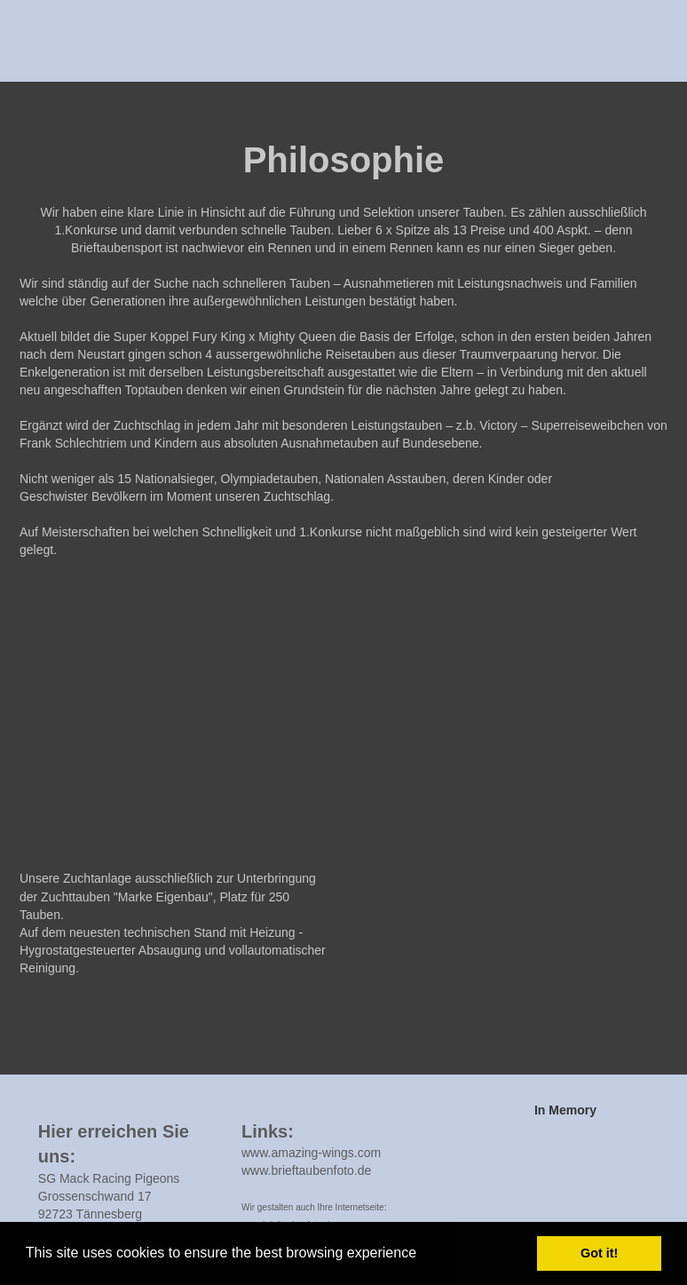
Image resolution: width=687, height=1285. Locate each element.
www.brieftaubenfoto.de (306, 1170)
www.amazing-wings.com (311, 1153)
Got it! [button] (599, 1253)
